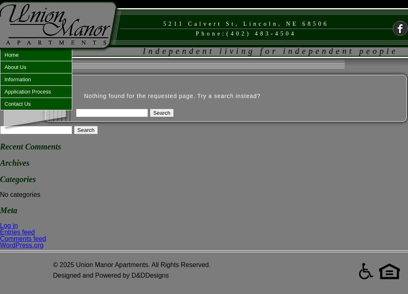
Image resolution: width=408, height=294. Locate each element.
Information (17, 79)
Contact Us (17, 104)
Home (11, 55)
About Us (15, 67)
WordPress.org (21, 245)
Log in (9, 225)
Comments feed (23, 238)
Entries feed (17, 232)
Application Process (27, 92)
